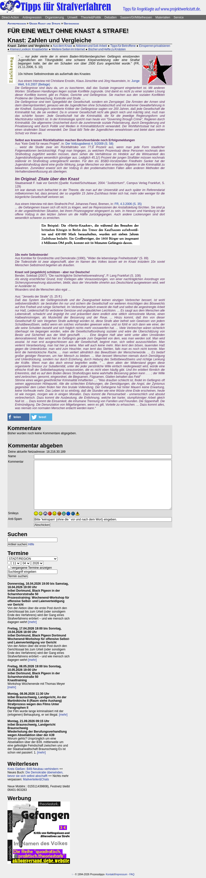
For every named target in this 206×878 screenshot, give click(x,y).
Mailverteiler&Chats (36, 779)
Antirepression (32, 17)
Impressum (121, 874)
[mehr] (32, 622)
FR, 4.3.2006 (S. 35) (128, 204)
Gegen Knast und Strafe (44, 23)
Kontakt (110, 874)
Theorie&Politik (91, 17)
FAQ (131, 874)
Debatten (111, 17)
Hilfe (31, 544)
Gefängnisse (71, 23)
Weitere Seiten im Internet (68, 49)
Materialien (163, 17)
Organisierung (54, 17)
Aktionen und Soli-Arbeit (91, 46)
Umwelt (72, 17)
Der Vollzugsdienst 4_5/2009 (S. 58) (89, 143)
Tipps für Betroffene (123, 46)
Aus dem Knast (62, 46)
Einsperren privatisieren (154, 46)
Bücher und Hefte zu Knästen (107, 49)
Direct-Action (10, 17)
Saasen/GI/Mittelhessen (136, 17)
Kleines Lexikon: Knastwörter (29, 49)
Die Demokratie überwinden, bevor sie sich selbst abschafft (35, 774)
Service (179, 17)
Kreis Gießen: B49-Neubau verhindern (32, 769)
